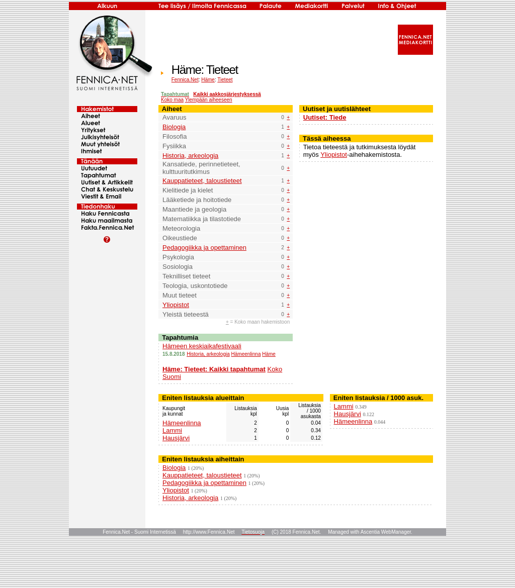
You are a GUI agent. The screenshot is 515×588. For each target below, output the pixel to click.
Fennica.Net (185, 79)
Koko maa (172, 100)
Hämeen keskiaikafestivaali (201, 346)
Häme (208, 79)
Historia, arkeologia (190, 155)
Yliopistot (175, 305)
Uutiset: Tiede (325, 117)
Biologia (174, 127)
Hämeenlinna (246, 354)
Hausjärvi (176, 438)
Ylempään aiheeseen (208, 100)
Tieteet (224, 79)
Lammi (172, 430)
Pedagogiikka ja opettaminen (204, 247)
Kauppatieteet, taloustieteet (202, 180)
